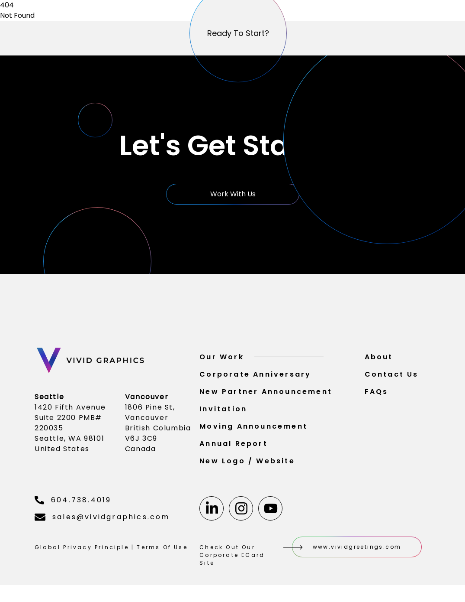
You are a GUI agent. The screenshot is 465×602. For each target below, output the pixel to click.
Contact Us (392, 379)
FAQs (376, 396)
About (379, 361)
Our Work (261, 361)
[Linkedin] (211, 513)
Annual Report (233, 448)
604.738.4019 (73, 504)
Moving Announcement (253, 431)
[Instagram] (241, 513)
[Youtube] (270, 513)
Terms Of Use (162, 551)
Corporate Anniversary (255, 379)
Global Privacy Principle (82, 551)
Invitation (223, 413)
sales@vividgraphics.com (102, 521)
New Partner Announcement (265, 396)
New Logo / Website (247, 465)
